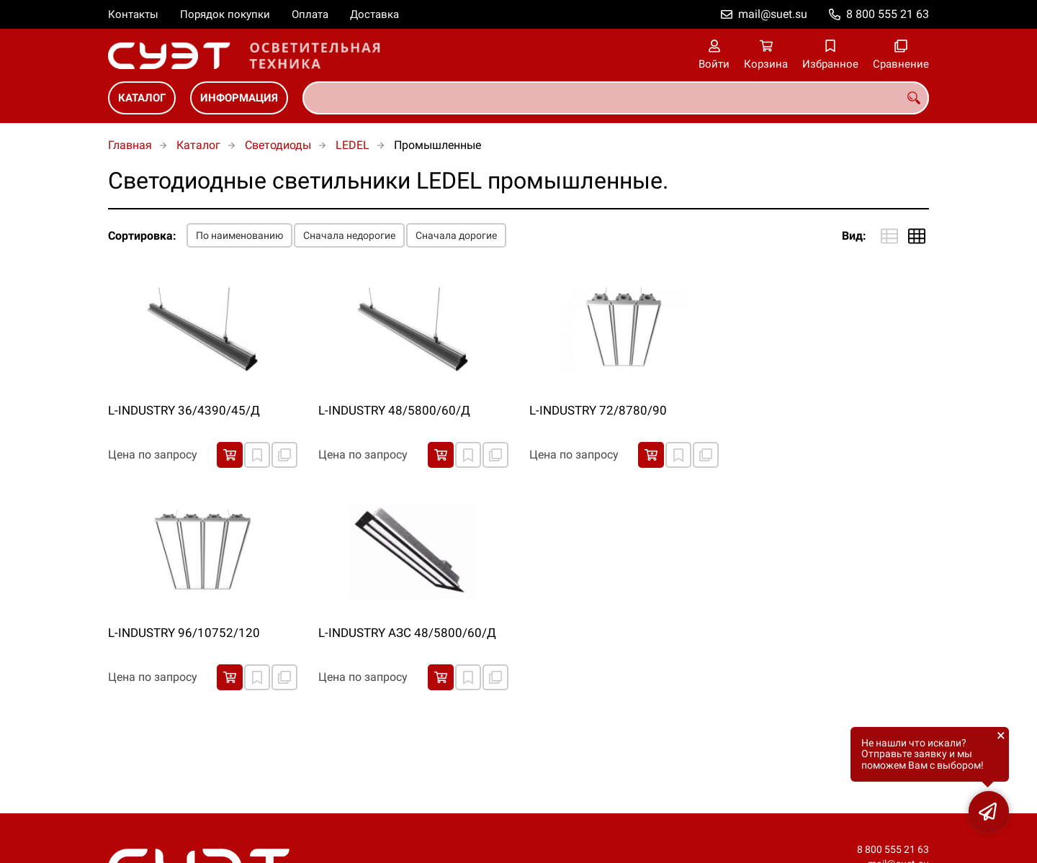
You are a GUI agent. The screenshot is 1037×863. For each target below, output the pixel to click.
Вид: (854, 236)
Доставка (374, 14)
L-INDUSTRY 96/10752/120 (184, 632)
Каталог (142, 97)
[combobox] (615, 97)
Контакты (133, 14)
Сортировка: (142, 236)
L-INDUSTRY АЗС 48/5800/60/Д (407, 632)
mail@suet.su (772, 14)
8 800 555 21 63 (887, 14)
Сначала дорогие (456, 235)
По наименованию (239, 235)
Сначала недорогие (349, 235)
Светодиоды (278, 145)
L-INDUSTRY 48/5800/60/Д (394, 410)
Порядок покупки (225, 14)
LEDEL (352, 145)
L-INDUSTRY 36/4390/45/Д (184, 410)
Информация (239, 97)
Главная (130, 145)
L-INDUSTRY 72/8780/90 (598, 410)
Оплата (310, 14)
